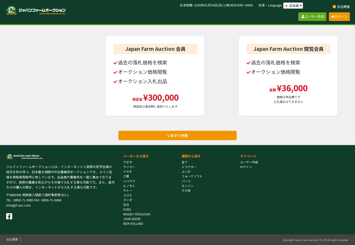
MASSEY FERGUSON (136, 214)
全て (185, 162)
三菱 (126, 176)
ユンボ (186, 171)
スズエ (127, 195)
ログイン (246, 167)
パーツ (186, 181)
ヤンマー (129, 167)
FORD (127, 209)
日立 (126, 204)
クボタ (127, 162)
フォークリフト (192, 176)
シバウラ (129, 181)
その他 (186, 190)
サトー (127, 190)
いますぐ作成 (177, 135)
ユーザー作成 (249, 162)
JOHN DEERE (132, 219)
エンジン (188, 186)
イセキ (127, 171)
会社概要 (12, 239)
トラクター (189, 167)
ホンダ (127, 200)
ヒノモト (129, 186)
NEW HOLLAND (133, 223)
